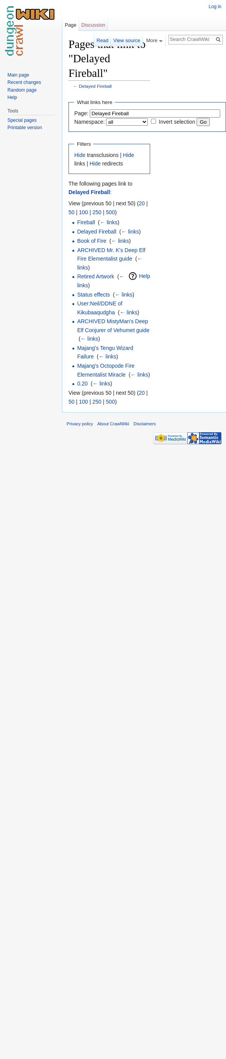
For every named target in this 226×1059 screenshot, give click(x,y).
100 (83, 212)
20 (142, 203)
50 (71, 212)
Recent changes (24, 82)
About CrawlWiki (113, 423)
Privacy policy (80, 423)
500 (110, 212)
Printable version (24, 127)
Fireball (86, 222)
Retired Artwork (95, 276)
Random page (21, 90)
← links (109, 222)
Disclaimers (145, 423)
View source (126, 40)
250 (96, 212)
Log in (215, 6)
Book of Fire (91, 241)
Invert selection (177, 122)
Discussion (93, 25)
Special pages (21, 120)
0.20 (82, 383)
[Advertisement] (189, 153)
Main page (18, 75)
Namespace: (89, 122)
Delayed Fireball (95, 86)
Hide (80, 155)
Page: (81, 113)
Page (70, 25)
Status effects (93, 295)
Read (102, 40)
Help (144, 276)
